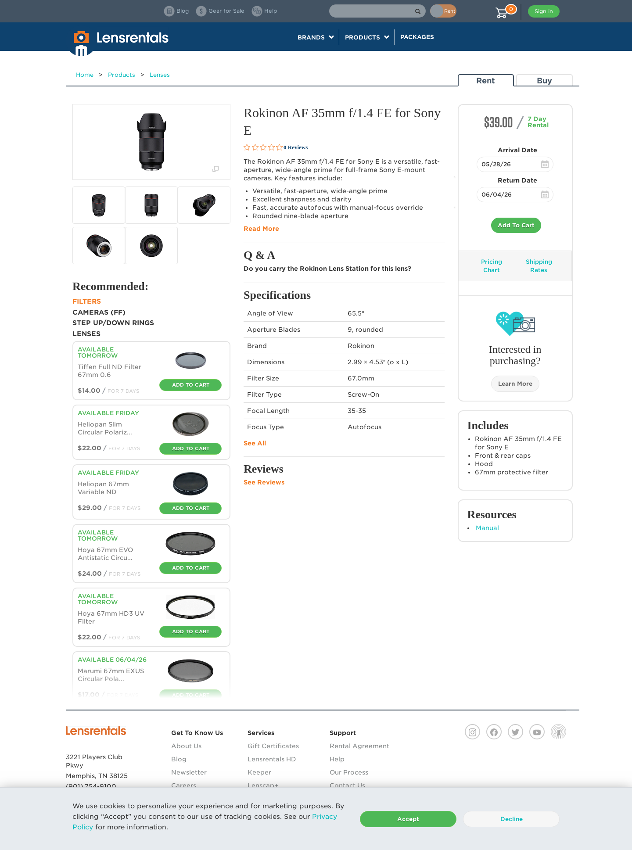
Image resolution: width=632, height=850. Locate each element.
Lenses (160, 75)
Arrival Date (517, 150)
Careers (183, 785)
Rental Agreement (359, 746)
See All (255, 443)
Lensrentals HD (272, 759)
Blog (179, 759)
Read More (261, 228)
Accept (408, 819)
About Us (186, 746)
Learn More (515, 383)
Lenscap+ (263, 785)
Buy (544, 80)
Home (84, 75)
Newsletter (189, 772)
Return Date (517, 180)
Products (121, 75)
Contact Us (347, 785)
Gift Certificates (273, 746)
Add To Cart (516, 225)
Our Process (349, 772)
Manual (487, 527)
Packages (417, 36)
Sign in (544, 11)
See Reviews (264, 482)
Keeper (259, 772)
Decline (511, 819)
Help (337, 759)
